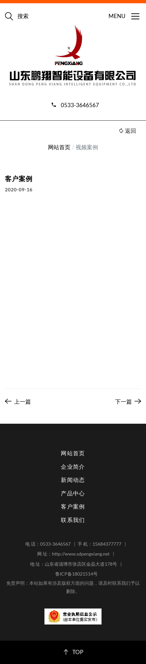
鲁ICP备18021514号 (76, 574)
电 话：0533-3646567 (48, 544)
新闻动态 (73, 479)
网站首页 (59, 147)
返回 (127, 130)
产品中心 (73, 493)
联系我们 (73, 519)
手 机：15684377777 (99, 544)
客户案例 (73, 506)
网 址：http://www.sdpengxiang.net (73, 554)
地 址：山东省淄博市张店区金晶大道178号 (73, 564)
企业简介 (73, 466)
